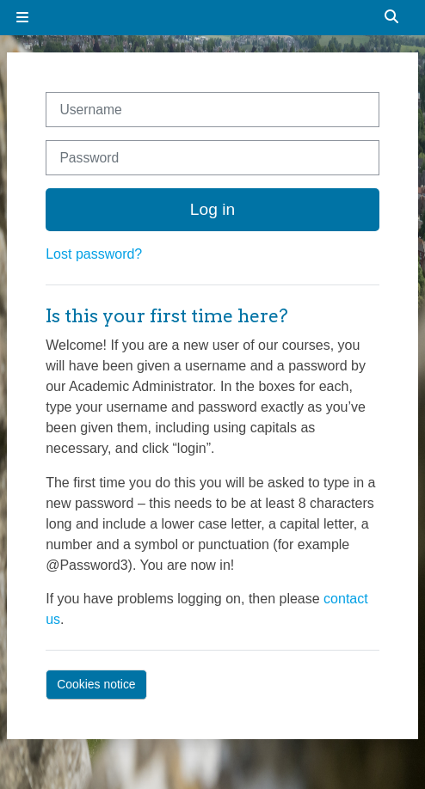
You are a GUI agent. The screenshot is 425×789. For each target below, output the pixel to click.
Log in (212, 209)
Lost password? (94, 254)
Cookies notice (96, 684)
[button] (392, 18)
